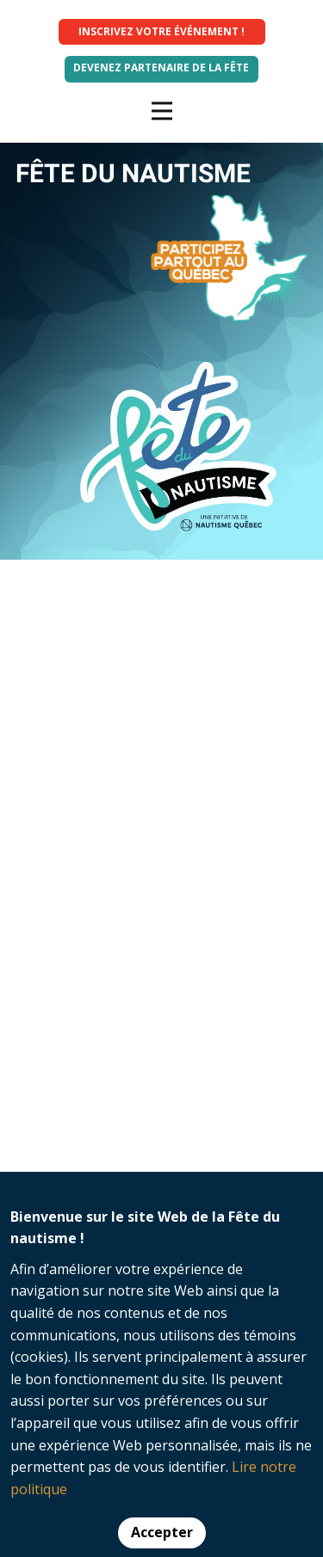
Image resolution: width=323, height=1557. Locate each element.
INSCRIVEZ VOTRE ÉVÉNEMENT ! (161, 31)
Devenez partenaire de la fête (161, 67)
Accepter (162, 1532)
